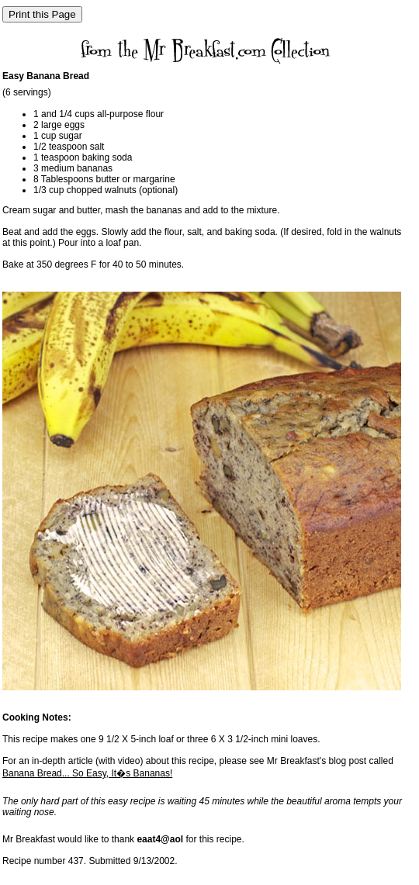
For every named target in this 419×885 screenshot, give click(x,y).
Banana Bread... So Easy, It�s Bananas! (87, 773)
